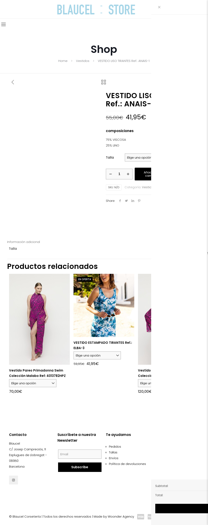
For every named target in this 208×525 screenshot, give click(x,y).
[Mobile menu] (3, 24)
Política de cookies (171, 458)
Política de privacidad (173, 464)
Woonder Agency (121, 516)
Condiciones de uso (172, 452)
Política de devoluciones (127, 464)
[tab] (104, 242)
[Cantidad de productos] (119, 174)
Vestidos (82, 61)
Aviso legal (165, 446)
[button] (182, 175)
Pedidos (115, 446)
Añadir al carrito (150, 174)
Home (63, 61)
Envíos (113, 458)
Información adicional (23, 242)
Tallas (113, 452)
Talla (110, 157)
